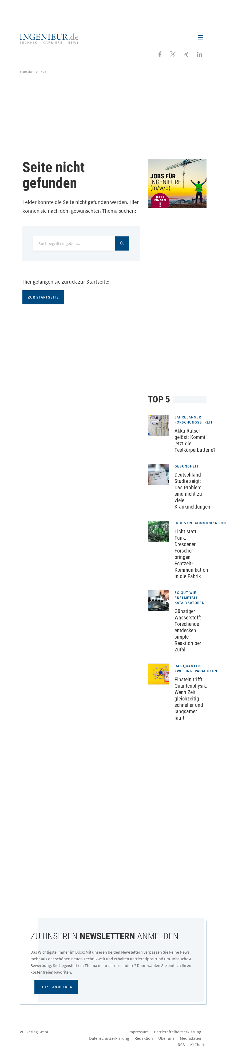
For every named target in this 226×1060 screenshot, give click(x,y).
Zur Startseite (43, 297)
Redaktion (143, 1038)
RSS (181, 1044)
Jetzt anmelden (56, 986)
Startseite (26, 72)
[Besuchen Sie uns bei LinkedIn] (199, 54)
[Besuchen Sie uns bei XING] (186, 54)
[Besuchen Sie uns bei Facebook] (159, 54)
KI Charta (198, 1044)
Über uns (166, 1038)
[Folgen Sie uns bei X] (173, 54)
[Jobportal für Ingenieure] (177, 183)
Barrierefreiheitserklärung (177, 1031)
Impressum (138, 1031)
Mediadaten (190, 1038)
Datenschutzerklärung (109, 1038)
